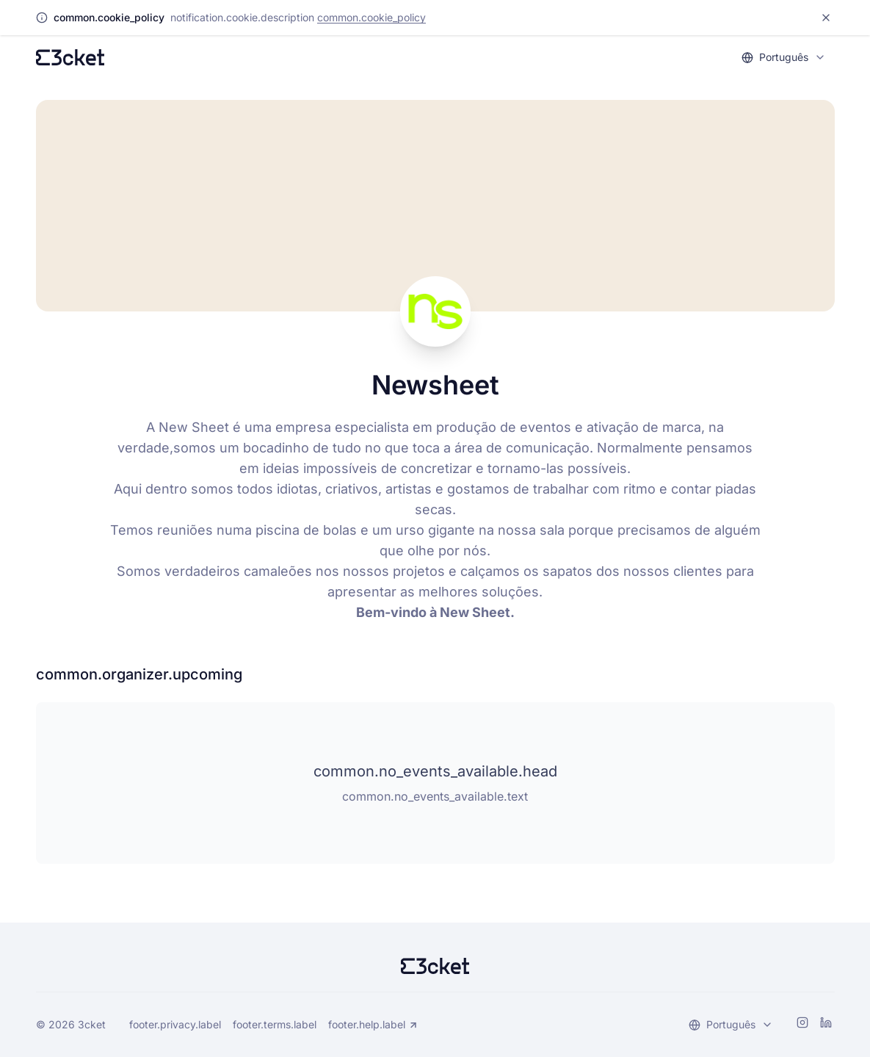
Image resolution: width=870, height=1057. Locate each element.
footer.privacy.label (175, 1024)
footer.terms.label (274, 1024)
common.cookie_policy (371, 17)
